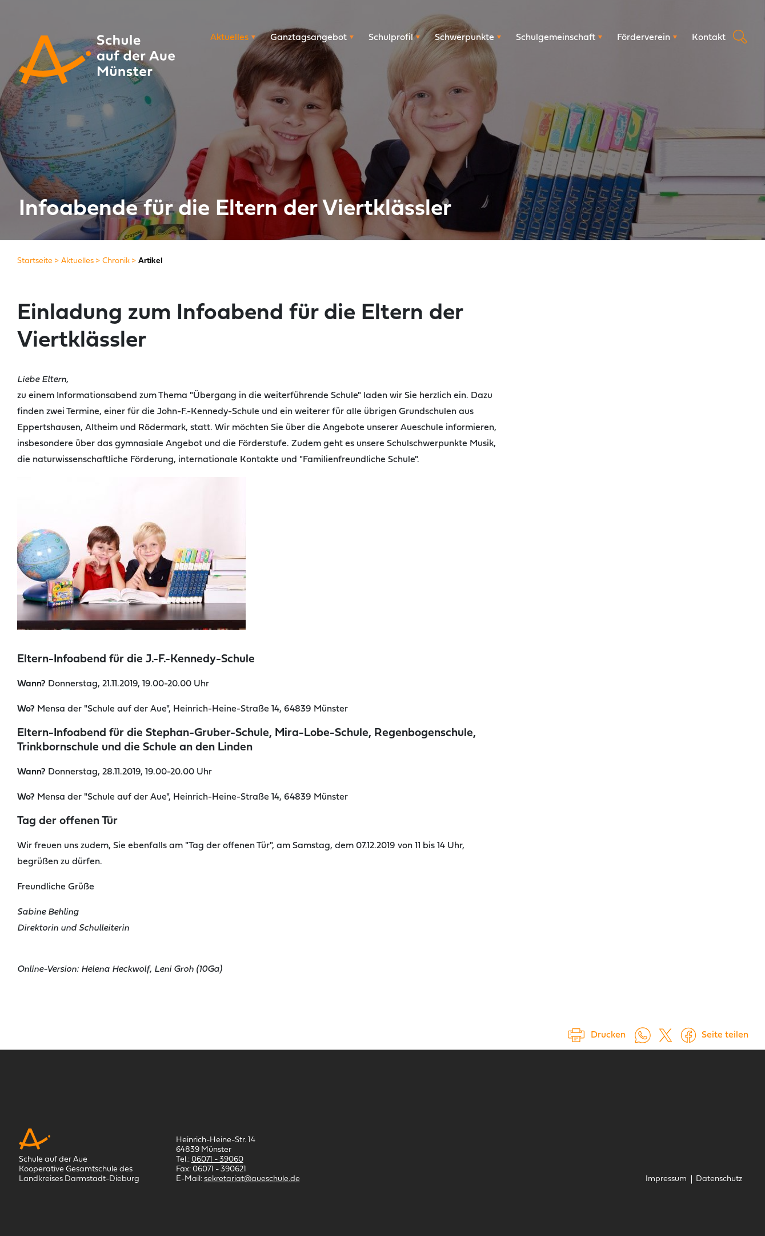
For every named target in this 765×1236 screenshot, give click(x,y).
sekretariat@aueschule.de (252, 1179)
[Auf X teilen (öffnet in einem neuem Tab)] (665, 1035)
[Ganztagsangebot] (312, 38)
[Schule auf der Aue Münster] (55, 59)
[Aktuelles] (232, 38)
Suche (740, 36)
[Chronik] (116, 261)
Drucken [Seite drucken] (608, 1035)
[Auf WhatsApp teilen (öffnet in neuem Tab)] (642, 1035)
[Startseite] (35, 261)
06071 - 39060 (217, 1159)
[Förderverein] (647, 38)
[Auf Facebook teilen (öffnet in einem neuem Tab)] (688, 1035)
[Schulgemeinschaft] (559, 38)
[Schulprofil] (394, 38)
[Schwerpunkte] (468, 38)
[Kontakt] (709, 38)
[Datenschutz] (719, 1179)
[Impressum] (666, 1179)
